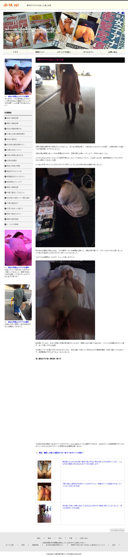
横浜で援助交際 (12, 123)
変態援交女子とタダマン (16, 176)
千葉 (70, 538)
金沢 (113, 545)
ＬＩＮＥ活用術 (12, 224)
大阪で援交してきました (16, 192)
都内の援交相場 (12, 219)
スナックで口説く (64, 52)
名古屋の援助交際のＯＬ (16, 144)
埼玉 (60, 538)
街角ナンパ (39, 52)
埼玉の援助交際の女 (14, 129)
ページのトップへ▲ (117, 530)
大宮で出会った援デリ (15, 208)
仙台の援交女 (12, 139)
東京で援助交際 (12, 118)
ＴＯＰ (15, 52)
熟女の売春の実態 (13, 166)
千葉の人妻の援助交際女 (16, 134)
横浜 (49, 538)
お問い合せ (112, 52)
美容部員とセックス (14, 182)
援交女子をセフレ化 (14, 171)
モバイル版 (10, 545)
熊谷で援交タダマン (14, 214)
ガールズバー (88, 52)
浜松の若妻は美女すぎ (15, 155)
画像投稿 (35, 545)
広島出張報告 (12, 160)
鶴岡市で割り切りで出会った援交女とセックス (88, 545)
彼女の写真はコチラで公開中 (18, 96)
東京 (38, 538)
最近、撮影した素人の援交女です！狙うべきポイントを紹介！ (61, 453)
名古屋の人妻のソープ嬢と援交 (18, 198)
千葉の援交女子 (12, 203)
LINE (23, 545)
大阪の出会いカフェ (14, 150)
